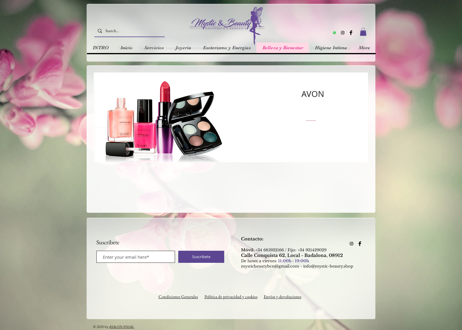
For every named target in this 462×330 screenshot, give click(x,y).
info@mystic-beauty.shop (328, 266)
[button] (363, 32)
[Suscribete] (201, 257)
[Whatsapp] (334, 32)
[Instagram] (342, 32)
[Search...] (128, 31)
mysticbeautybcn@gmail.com (270, 266)
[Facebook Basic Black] (351, 32)
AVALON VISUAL (121, 326)
